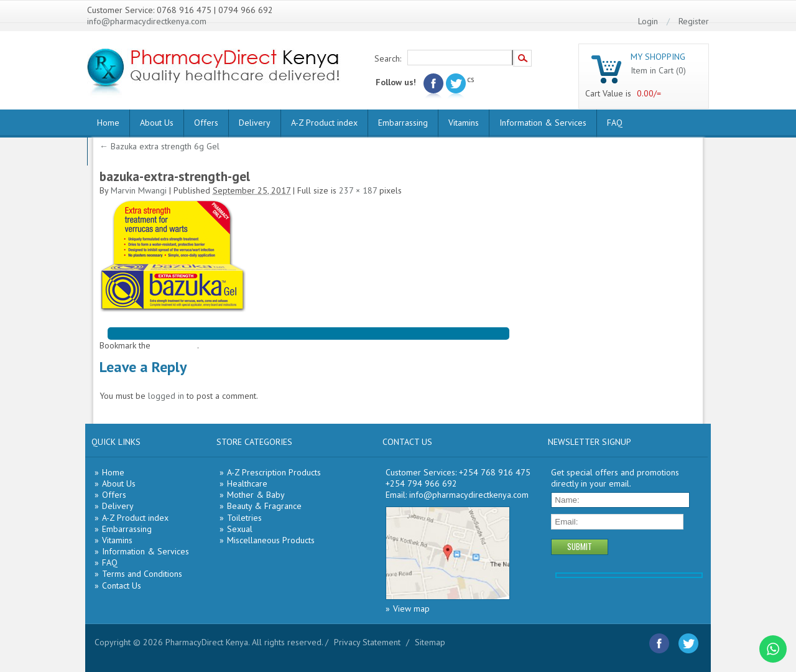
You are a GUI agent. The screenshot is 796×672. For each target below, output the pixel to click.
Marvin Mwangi (139, 190)
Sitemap (430, 642)
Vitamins (463, 122)
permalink (178, 345)
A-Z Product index (324, 122)
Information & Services (542, 122)
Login (648, 21)
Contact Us (121, 585)
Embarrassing (403, 122)
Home (108, 122)
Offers (206, 122)
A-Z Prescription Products (274, 472)
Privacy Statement (367, 642)
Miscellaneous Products (271, 540)
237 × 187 (358, 190)
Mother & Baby (256, 494)
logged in (166, 395)
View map (411, 608)
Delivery (255, 122)
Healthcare (247, 483)
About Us (157, 122)
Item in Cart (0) (658, 70)
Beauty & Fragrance (264, 505)
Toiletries (244, 517)
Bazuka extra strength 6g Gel (160, 146)
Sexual (239, 528)
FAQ (614, 122)
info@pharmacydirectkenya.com (146, 21)
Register (693, 21)
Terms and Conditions (142, 573)
